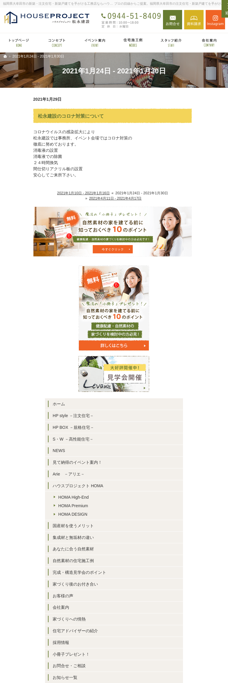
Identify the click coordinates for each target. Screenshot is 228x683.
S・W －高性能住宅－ (198, 241)
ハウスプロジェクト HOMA (196, 296)
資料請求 (194, 19)
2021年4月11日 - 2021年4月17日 (85, 198)
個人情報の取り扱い (196, 517)
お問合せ (172, 19)
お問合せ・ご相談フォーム (197, 639)
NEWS (184, 253)
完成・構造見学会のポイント (198, 387)
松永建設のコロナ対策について (41, 116)
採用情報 (186, 470)
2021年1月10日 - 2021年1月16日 (53, 193)
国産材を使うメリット (198, 338)
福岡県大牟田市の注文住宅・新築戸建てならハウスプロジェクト (142, 669)
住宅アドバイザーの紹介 (198, 456)
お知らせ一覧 (190, 505)
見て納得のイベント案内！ (198, 267)
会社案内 (186, 430)
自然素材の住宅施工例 (198, 373)
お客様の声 (188, 418)
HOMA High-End (199, 309)
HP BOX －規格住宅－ (198, 229)
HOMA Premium (198, 318)
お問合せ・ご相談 (194, 493)
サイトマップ (190, 529)
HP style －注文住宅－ (198, 217)
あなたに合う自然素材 (198, 361)
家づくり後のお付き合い (198, 404)
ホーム (184, 206)
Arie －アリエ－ (194, 281)
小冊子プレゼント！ (196, 482)
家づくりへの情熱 (194, 442)
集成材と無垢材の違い (198, 350)
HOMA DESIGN (198, 327)
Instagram (215, 19)
